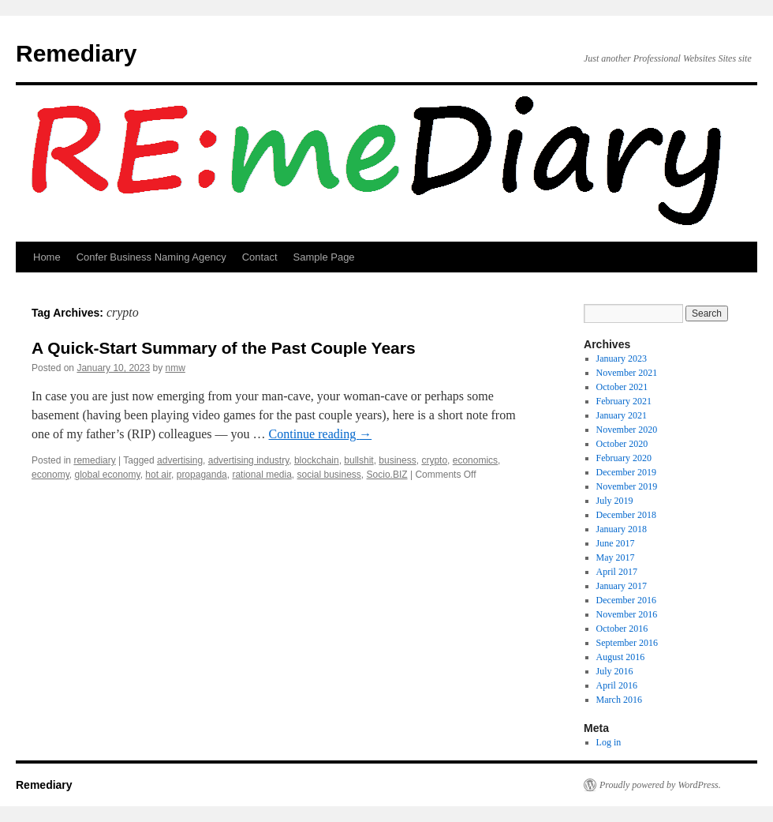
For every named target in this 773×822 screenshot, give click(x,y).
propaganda (202, 474)
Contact (260, 257)
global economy (107, 474)
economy (50, 474)
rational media (261, 474)
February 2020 (624, 458)
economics (475, 460)
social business (328, 474)
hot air (158, 474)
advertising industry (248, 460)
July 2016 (614, 671)
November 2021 (627, 372)
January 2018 (621, 529)
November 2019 (627, 486)
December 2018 (626, 514)
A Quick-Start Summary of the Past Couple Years (224, 348)
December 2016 (626, 600)
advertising (180, 460)
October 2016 (622, 628)
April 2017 (616, 571)
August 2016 (620, 656)
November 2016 (627, 614)
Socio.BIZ (387, 474)
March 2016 (619, 699)
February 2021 (624, 401)
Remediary (76, 53)
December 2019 (626, 472)
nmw (175, 367)
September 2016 (627, 642)
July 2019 (614, 500)
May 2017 (615, 557)
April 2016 (616, 685)
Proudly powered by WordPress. (660, 784)
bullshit (358, 460)
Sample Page (324, 257)
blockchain (316, 460)
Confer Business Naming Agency (151, 257)
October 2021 (622, 386)
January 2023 (621, 358)
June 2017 (615, 543)
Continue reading (320, 434)
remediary (94, 460)
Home (47, 257)
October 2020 (622, 443)
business (397, 460)
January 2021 (621, 415)
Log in (609, 742)
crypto (434, 460)
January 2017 (621, 585)
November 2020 (627, 429)
